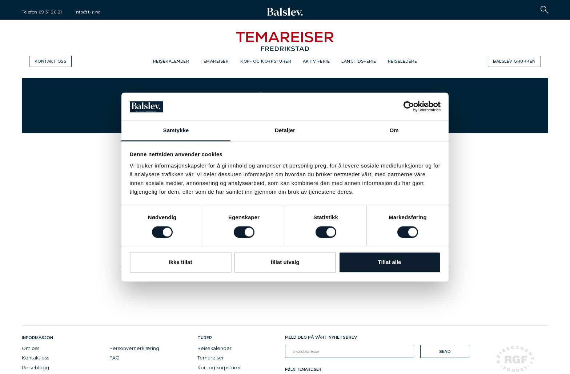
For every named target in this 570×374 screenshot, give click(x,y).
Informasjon (38, 337)
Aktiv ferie (316, 61)
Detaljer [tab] (285, 130)
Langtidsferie (358, 61)
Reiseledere (402, 61)
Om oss (30, 348)
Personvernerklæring (134, 348)
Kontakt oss (51, 61)
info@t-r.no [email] (88, 12)
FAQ (114, 358)
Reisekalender (171, 61)
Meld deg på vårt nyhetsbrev (321, 337)
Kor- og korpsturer (265, 61)
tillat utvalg (284, 262)
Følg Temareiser (303, 369)
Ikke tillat (180, 262)
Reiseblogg (35, 367)
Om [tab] (393, 130)
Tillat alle (389, 262)
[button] (544, 9)
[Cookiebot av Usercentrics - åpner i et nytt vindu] (409, 106)
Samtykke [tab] (176, 130)
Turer (204, 337)
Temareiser (215, 61)
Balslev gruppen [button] (514, 61)
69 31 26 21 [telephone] (50, 12)
